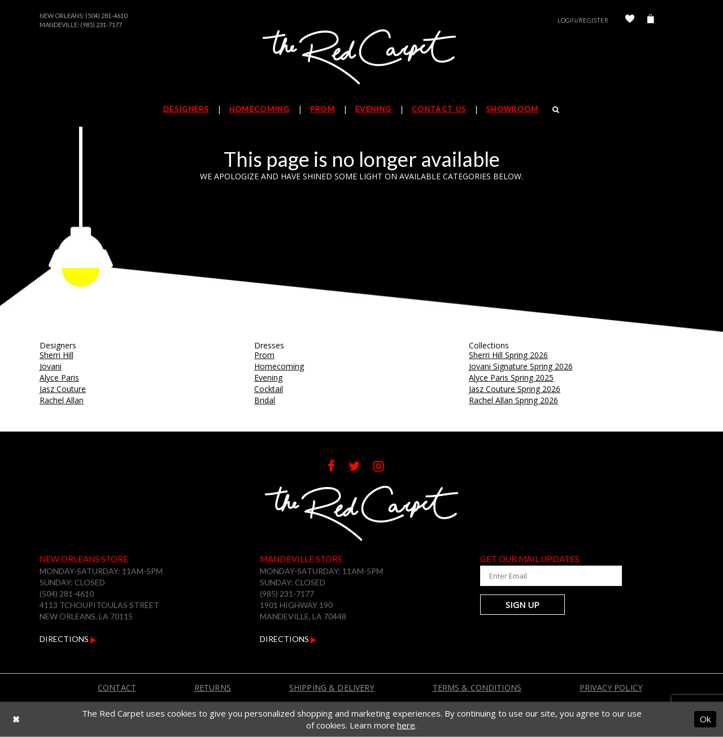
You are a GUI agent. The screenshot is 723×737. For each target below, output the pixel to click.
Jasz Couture (63, 388)
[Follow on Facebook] (338, 467)
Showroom (512, 109)
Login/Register (583, 20)
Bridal (264, 400)
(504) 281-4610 (106, 15)
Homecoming (279, 366)
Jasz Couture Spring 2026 (514, 388)
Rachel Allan (62, 400)
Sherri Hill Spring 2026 (508, 355)
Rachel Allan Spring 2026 (513, 400)
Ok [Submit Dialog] (705, 719)
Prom (264, 355)
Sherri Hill (56, 355)
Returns (212, 687)
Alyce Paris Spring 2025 (511, 377)
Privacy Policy (611, 687)
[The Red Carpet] (361, 57)
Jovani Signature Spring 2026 (521, 366)
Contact (117, 687)
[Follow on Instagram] (384, 467)
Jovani (51, 366)
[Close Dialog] (16, 719)
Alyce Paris (59, 377)
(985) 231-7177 (101, 24)
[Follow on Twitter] (361, 467)
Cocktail (268, 388)
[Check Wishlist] (629, 20)
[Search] (556, 109)
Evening (268, 377)
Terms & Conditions (477, 687)
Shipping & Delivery (331, 687)
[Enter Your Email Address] (548, 576)
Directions (68, 639)
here (406, 725)
